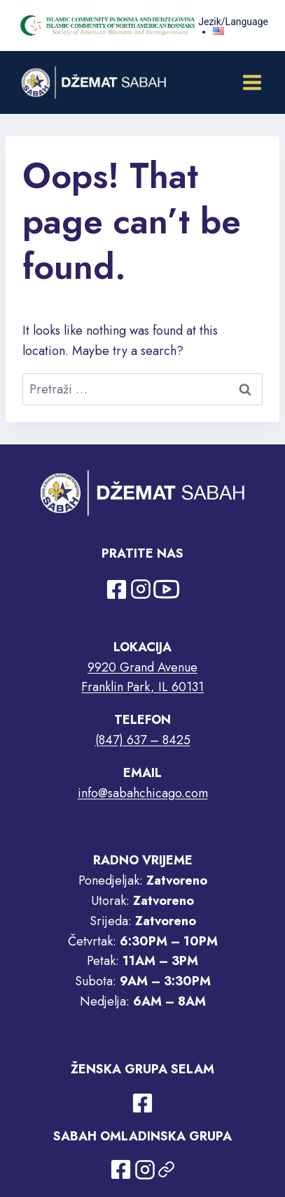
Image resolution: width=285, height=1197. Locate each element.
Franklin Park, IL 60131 (142, 687)
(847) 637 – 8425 (142, 740)
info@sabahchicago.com (143, 793)
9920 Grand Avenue (142, 667)
